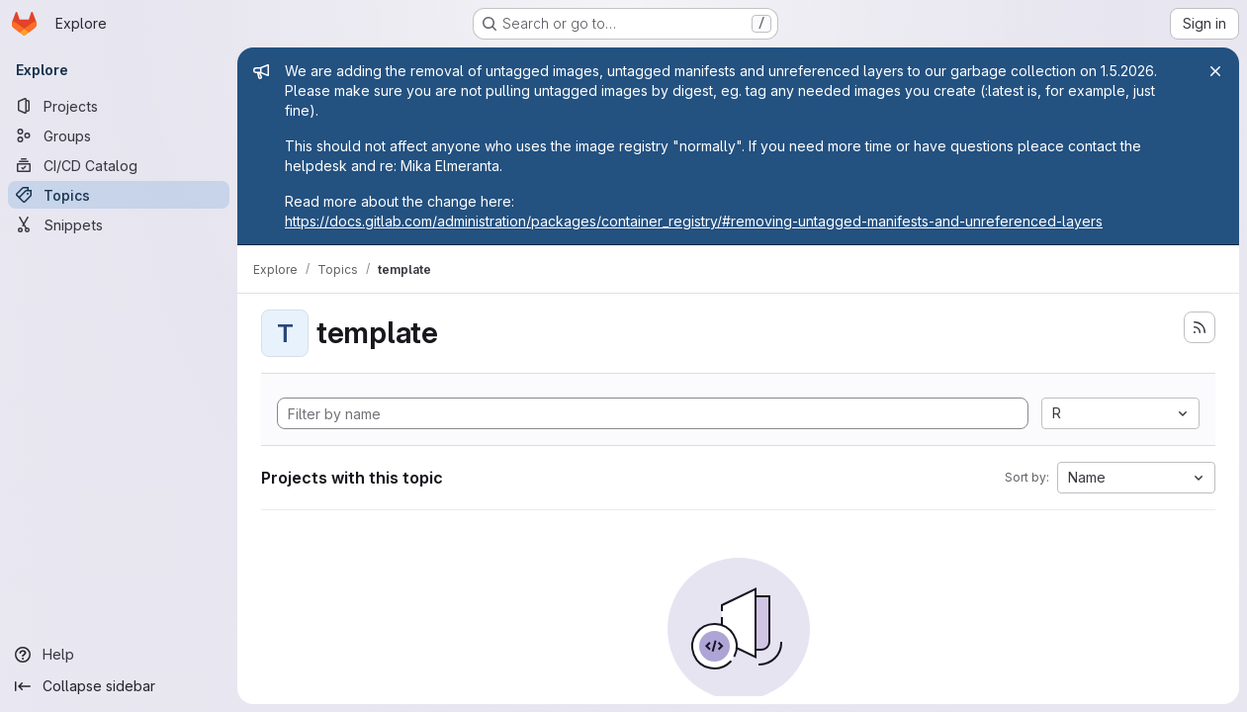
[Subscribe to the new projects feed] (1199, 327)
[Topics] (118, 195)
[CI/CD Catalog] (118, 165)
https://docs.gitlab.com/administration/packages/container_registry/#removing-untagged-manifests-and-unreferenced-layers (694, 221)
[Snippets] (118, 224)
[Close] (1215, 71)
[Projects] (118, 106)
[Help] (118, 654)
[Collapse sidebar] (118, 686)
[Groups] (118, 135)
